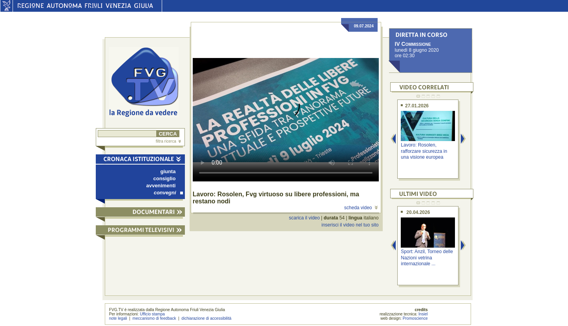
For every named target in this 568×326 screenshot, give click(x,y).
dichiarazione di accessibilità (206, 318)
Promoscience (415, 318)
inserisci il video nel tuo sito (349, 225)
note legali (118, 318)
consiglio (164, 178)
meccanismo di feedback (154, 318)
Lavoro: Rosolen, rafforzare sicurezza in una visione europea (424, 151)
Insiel (423, 314)
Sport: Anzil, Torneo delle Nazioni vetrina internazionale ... (427, 257)
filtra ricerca (168, 141)
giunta (168, 171)
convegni (168, 193)
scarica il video (304, 218)
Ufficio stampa (152, 314)
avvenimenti (161, 185)
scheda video (361, 207)
